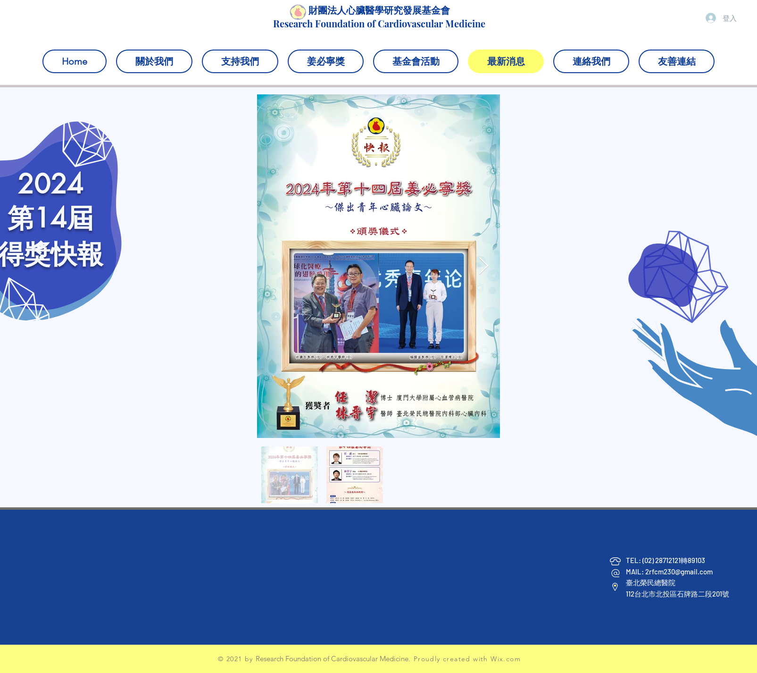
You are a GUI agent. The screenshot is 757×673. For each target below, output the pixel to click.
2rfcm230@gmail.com (679, 571)
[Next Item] (483, 266)
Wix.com (506, 659)
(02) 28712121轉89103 (674, 560)
